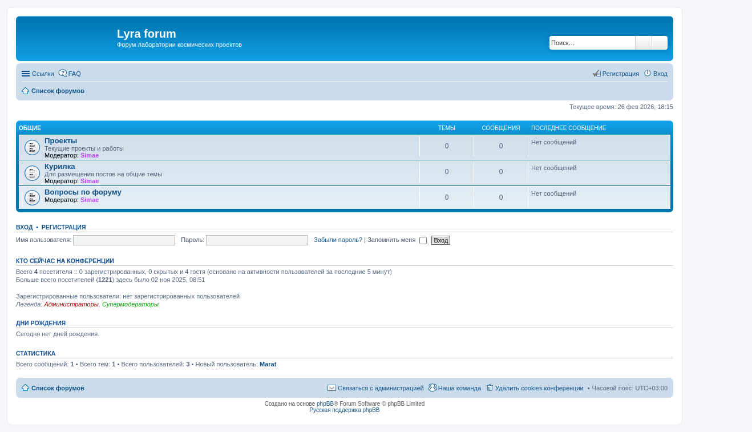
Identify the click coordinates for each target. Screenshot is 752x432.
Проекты (61, 140)
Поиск (643, 43)
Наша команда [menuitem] (459, 388)
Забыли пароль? (338, 239)
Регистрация (64, 227)
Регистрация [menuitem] (621, 73)
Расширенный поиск (660, 43)
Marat (268, 364)
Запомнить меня (397, 239)
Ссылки (43, 73)
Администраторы (71, 304)
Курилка (60, 166)
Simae (89, 155)
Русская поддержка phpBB (344, 410)
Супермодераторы (130, 304)
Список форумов (57, 388)
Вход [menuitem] (660, 73)
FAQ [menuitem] (74, 73)
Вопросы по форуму (83, 192)
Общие (30, 128)
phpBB (325, 404)
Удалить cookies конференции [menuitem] (539, 388)
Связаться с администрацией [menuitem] (380, 388)
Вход (24, 227)
